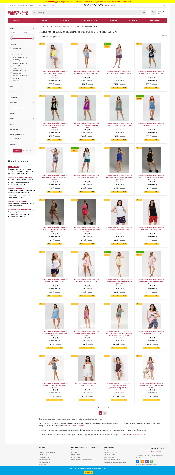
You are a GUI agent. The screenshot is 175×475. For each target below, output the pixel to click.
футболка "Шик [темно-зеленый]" (21, 210)
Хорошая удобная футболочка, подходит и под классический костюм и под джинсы (20, 214)
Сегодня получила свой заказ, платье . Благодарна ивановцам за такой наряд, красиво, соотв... (21, 171)
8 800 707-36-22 (92, 5)
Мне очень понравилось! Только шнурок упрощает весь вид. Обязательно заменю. (20, 182)
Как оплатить (75, 455)
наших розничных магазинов (74, 426)
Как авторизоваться (77, 450)
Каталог (16, 20)
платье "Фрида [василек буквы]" (21, 177)
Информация (155, 20)
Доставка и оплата (89, 20)
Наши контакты (109, 457)
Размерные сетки (109, 455)
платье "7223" (13, 167)
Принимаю (88, 472)
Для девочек (43, 455)
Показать (17, 150)
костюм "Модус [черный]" (18, 201)
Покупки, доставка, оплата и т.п (84, 447)
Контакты (133, 20)
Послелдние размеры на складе (50, 450)
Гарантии (113, 20)
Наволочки (42, 464)
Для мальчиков (44, 457)
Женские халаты (44, 462)
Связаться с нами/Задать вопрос (115, 462)
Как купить (64, 20)
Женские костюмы (45, 459)
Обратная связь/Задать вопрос (81, 459)
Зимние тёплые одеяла (47, 452)
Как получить (75, 457)
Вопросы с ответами (110, 452)
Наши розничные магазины (113, 459)
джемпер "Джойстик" (16, 188)
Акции (44, 20)
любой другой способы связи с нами (133, 434)
